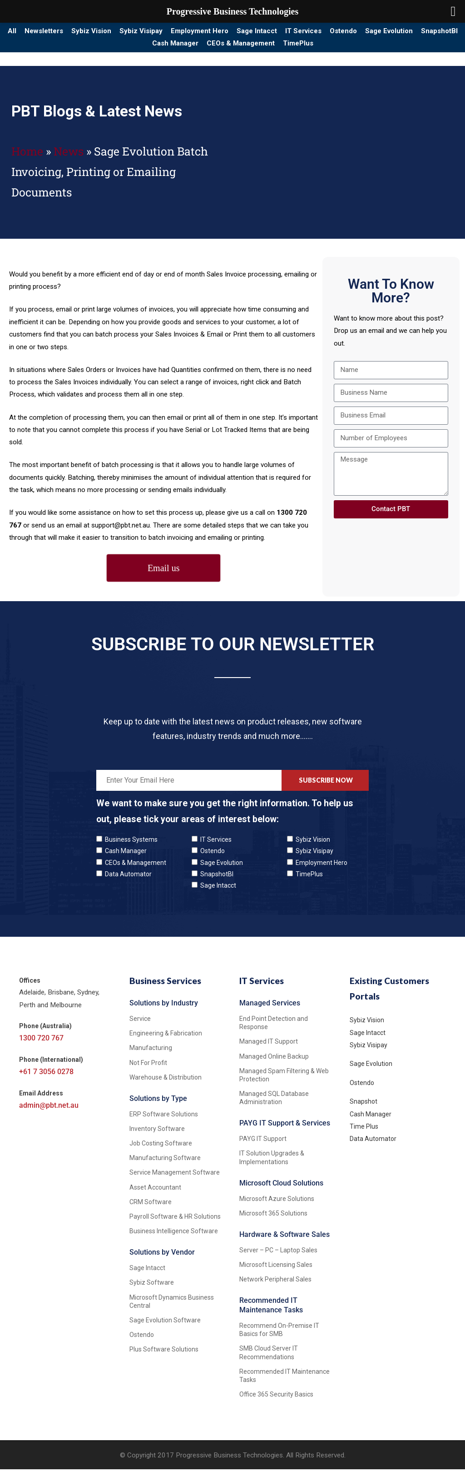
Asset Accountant (155, 1195)
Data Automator (128, 881)
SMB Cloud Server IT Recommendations (268, 1360)
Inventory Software (157, 1136)
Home (27, 158)
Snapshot (363, 1109)
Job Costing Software (160, 1151)
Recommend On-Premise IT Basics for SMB (279, 1337)
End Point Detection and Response (273, 1030)
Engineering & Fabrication (165, 1041)
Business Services (165, 988)
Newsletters (69, 33)
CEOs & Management (301, 49)
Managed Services (269, 1010)
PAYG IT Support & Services (284, 1131)
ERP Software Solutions (163, 1121)
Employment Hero (252, 33)
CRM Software (150, 1209)
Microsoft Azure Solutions (276, 1206)
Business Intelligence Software (173, 1238)
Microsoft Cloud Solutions (281, 1190)
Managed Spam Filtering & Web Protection (284, 1082)
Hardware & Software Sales (284, 1242)
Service (140, 1026)
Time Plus (364, 1134)
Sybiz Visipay (184, 33)
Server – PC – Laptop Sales (278, 1257)
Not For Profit (148, 1070)
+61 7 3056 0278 (46, 1079)
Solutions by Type (158, 1106)
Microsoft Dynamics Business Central (171, 1309)
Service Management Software (174, 1180)
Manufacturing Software (165, 1166)
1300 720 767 (41, 1046)
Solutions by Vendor (162, 1260)
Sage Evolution (104, 49)
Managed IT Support (268, 1049)
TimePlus (369, 49)
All (28, 33)
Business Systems (131, 847)
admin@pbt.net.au (49, 1113)
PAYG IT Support (263, 1146)
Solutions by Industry (163, 1010)
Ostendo (426, 33)
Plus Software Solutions (163, 1357)
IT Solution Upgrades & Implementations (271, 1165)
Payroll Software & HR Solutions (175, 1224)
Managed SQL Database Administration (274, 1105)
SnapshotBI (165, 49)
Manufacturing (150, 1056)
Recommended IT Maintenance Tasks (271, 1313)
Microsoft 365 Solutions (273, 1221)
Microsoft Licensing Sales (275, 1272)
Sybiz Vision (126, 33)
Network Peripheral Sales (275, 1287)
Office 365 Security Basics (276, 1402)
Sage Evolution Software (165, 1327)
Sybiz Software (151, 1290)
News (69, 158)
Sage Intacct (319, 33)
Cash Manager (225, 49)
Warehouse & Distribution (165, 1085)
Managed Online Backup (274, 1064)
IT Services (376, 33)
